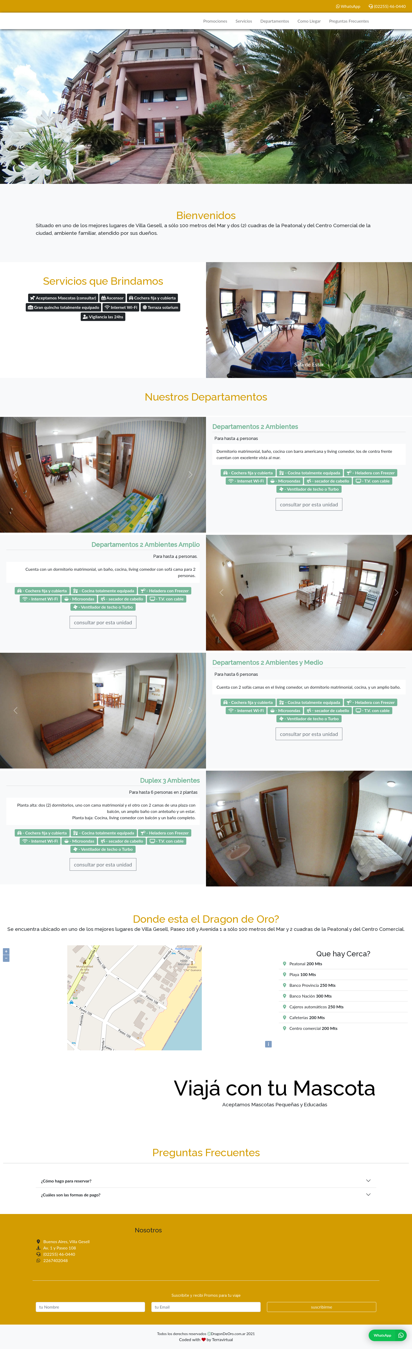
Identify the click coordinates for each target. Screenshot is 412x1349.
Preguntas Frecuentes (349, 20)
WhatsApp (348, 6)
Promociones (215, 20)
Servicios (244, 20)
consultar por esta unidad (309, 504)
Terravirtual (222, 1339)
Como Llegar (309, 20)
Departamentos (274, 20)
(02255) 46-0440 (387, 6)
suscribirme (321, 1306)
